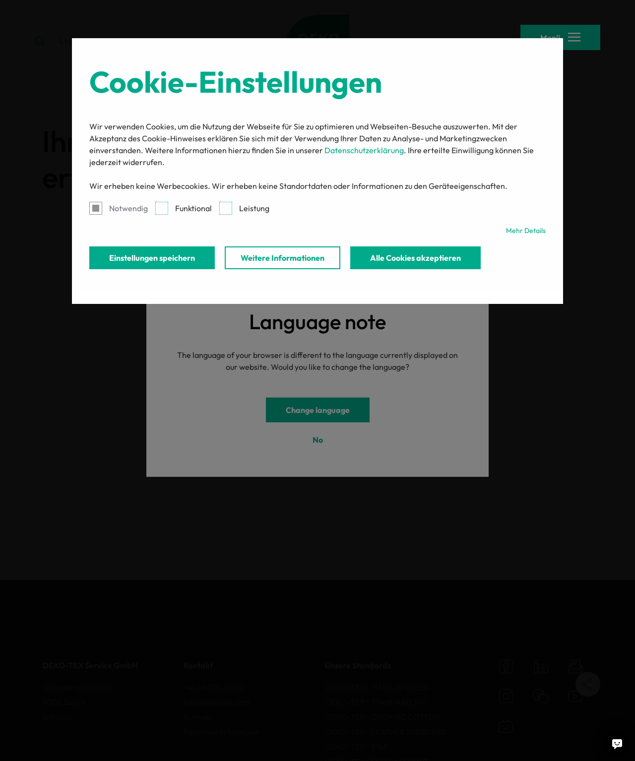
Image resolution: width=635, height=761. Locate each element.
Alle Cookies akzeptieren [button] (415, 258)
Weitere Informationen (282, 258)
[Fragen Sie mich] (617, 743)
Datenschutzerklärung (364, 150)
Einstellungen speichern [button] (152, 258)
